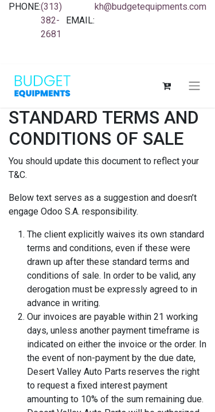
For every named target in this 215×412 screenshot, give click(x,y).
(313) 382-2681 (51, 20)
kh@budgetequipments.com (150, 6)
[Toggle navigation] (194, 86)
